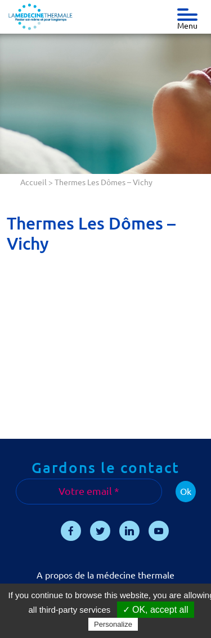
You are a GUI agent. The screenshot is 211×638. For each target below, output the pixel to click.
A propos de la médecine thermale (105, 575)
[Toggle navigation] (187, 11)
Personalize (113, 624)
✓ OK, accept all (155, 609)
